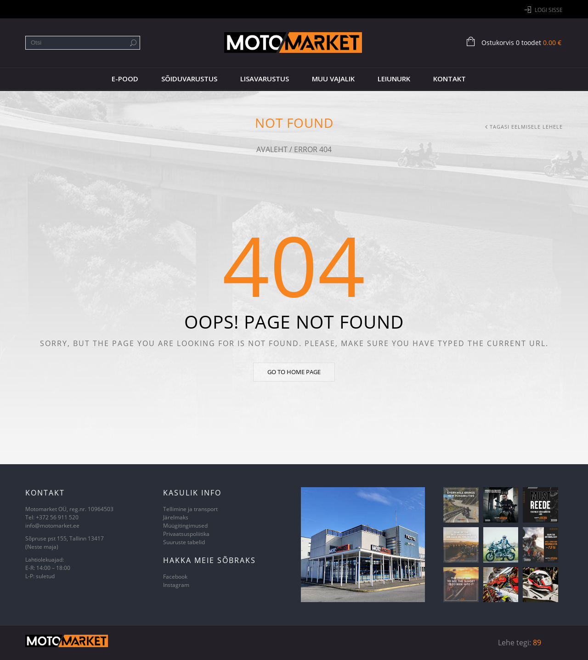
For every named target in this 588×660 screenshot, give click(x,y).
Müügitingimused (185, 525)
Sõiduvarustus (189, 78)
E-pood (125, 78)
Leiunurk (394, 78)
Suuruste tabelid (184, 542)
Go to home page (294, 372)
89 (537, 642)
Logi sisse (549, 10)
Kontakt (449, 78)
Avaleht (272, 149)
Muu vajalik (333, 78)
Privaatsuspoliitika (186, 534)
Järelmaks (175, 517)
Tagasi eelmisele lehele (526, 126)
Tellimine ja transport (190, 509)
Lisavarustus (264, 78)
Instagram (176, 585)
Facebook (175, 576)
